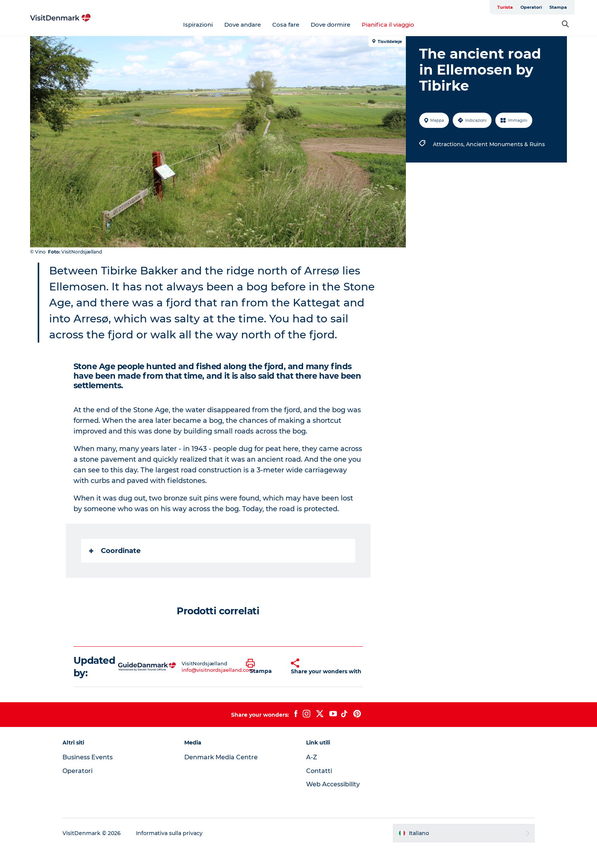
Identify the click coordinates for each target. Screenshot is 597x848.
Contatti (319, 771)
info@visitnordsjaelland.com (218, 670)
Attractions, (449, 144)
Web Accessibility (333, 784)
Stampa (558, 7)
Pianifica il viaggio (388, 24)
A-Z (311, 757)
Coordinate (114, 551)
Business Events (87, 757)
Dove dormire (330, 24)
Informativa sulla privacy (169, 833)
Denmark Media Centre (221, 757)
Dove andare (242, 24)
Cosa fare (285, 24)
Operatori (531, 7)
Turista (505, 7)
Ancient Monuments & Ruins (505, 144)
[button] (262, 667)
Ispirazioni (198, 24)
